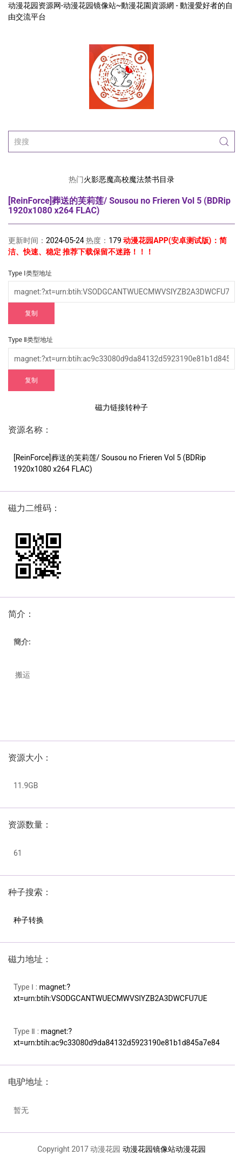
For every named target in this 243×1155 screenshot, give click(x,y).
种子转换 (29, 920)
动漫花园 (191, 1149)
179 (115, 240)
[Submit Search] (224, 141)
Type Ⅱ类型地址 (30, 340)
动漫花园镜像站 (149, 1149)
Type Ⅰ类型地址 (30, 273)
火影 (91, 179)
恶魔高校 (114, 179)
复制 (31, 313)
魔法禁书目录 (151, 179)
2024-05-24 (65, 240)
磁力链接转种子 (121, 407)
